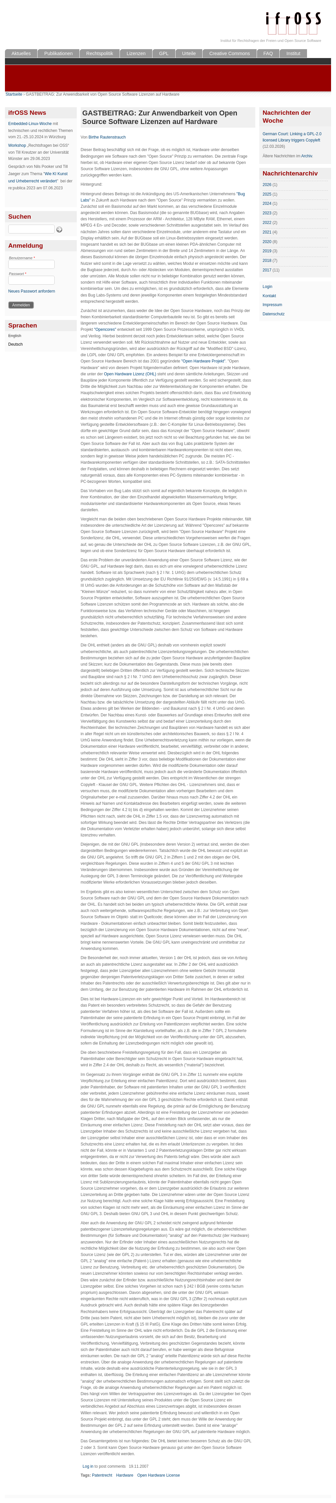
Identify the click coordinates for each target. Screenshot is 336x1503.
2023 (267, 213)
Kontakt (269, 296)
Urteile (189, 53)
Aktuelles (21, 53)
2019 (267, 251)
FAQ (268, 53)
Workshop (17, 145)
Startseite (14, 94)
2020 (267, 241)
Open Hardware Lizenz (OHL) (130, 374)
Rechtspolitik (99, 53)
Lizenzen (136, 53)
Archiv (306, 156)
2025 (267, 194)
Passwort (17, 274)
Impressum (272, 304)
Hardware (124, 1475)
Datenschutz (274, 314)
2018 (267, 260)
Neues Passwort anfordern (31, 291)
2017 (267, 270)
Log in (88, 1466)
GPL (164, 53)
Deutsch (15, 344)
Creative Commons (229, 53)
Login (267, 286)
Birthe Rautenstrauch (107, 137)
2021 (267, 232)
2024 (267, 203)
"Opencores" (105, 329)
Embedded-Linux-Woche (30, 123)
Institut (293, 53)
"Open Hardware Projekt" (203, 361)
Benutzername (22, 258)
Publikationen (58, 53)
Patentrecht (102, 1475)
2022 (267, 222)
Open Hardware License (158, 1475)
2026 (267, 184)
